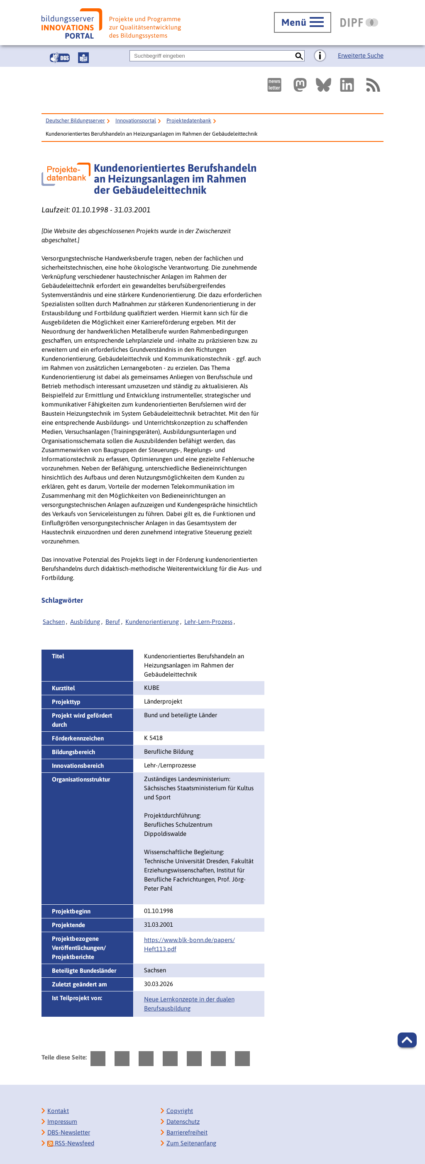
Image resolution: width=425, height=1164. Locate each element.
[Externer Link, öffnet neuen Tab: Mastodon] (300, 85)
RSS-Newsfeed (70, 1143)
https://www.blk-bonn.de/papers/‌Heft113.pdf (189, 944)
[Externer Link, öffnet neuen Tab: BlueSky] (323, 85)
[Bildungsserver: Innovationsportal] (111, 23)
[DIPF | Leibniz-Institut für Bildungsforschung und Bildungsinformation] (359, 22)
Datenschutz (183, 1121)
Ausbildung (85, 621)
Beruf (112, 621)
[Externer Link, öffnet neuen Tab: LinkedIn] (347, 85)
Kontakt (58, 1110)
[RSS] (372, 85)
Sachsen (54, 621)
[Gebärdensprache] (60, 57)
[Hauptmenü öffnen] (302, 22)
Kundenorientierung (152, 621)
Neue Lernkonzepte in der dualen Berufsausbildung (189, 1004)
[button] (407, 1040)
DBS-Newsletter (68, 1132)
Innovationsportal (135, 120)
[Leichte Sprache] (83, 57)
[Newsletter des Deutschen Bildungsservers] (274, 85)
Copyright (179, 1110)
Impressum (62, 1121)
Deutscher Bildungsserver (75, 120)
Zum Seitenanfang (191, 1143)
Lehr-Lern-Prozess (208, 621)
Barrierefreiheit (187, 1132)
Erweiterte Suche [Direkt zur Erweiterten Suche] (360, 55)
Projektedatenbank (188, 120)
